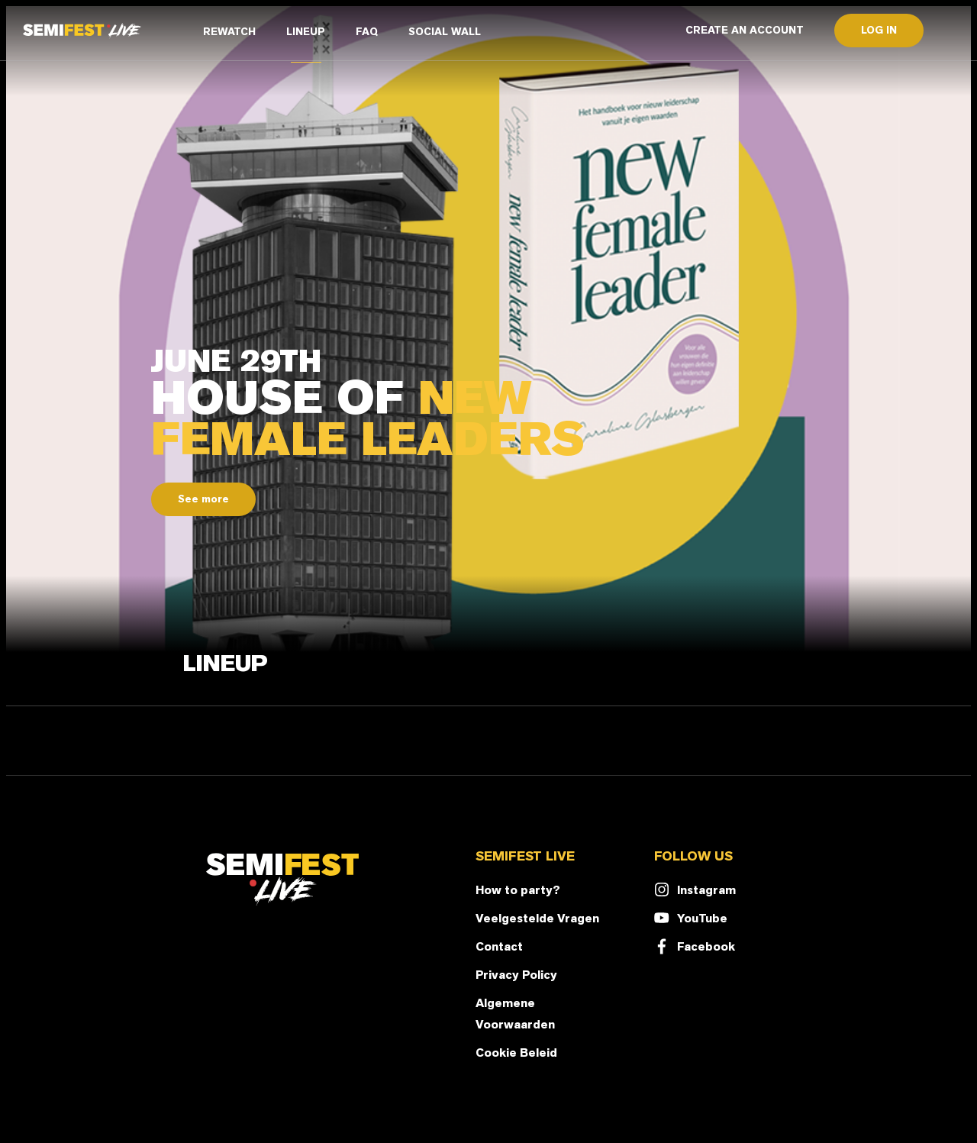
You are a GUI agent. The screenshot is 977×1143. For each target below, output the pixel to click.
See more (203, 499)
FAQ (367, 31)
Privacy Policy (516, 975)
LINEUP (305, 31)
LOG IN (879, 30)
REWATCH (229, 31)
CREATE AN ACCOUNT (744, 30)
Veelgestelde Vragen (537, 918)
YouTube (690, 918)
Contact (499, 946)
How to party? (518, 890)
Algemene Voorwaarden (515, 1013)
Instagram (695, 890)
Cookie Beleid (516, 1053)
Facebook (694, 946)
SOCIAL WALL (444, 31)
